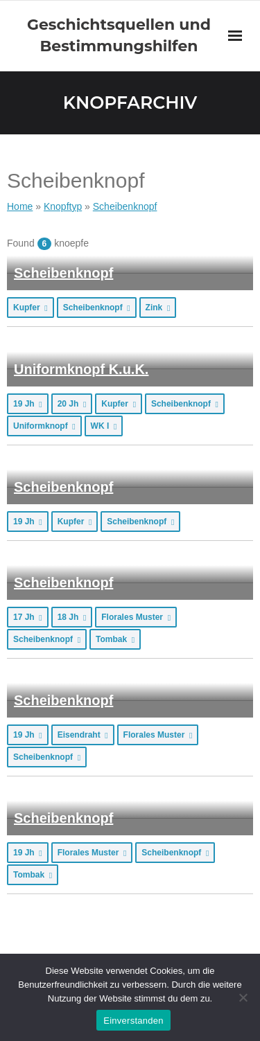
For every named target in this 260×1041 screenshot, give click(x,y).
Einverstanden (133, 1020)
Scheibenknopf (63, 273)
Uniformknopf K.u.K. (81, 369)
